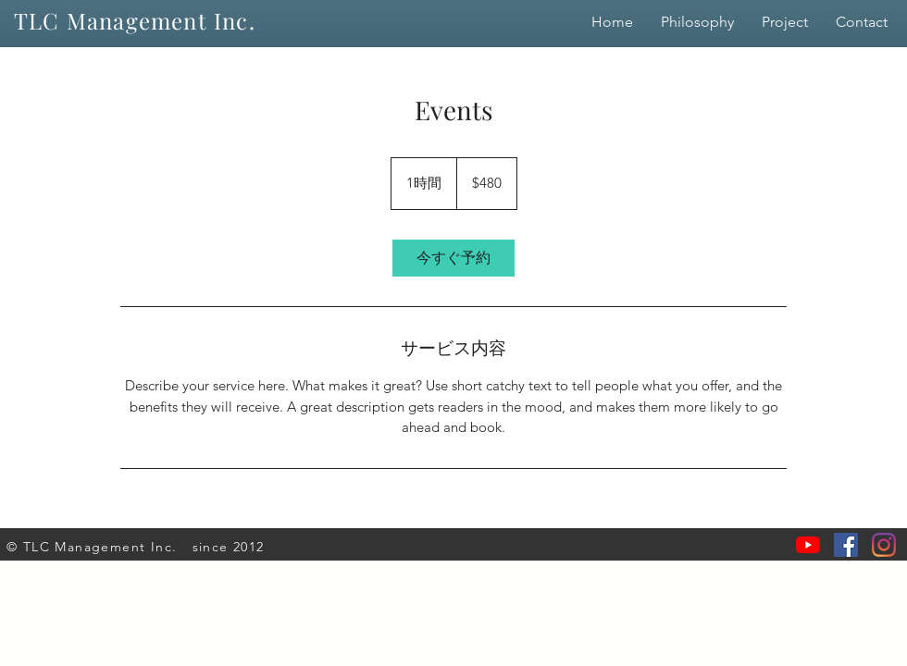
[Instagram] (884, 545)
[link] (453, 258)
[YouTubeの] (808, 545)
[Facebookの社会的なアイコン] (846, 545)
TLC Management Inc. (134, 20)
